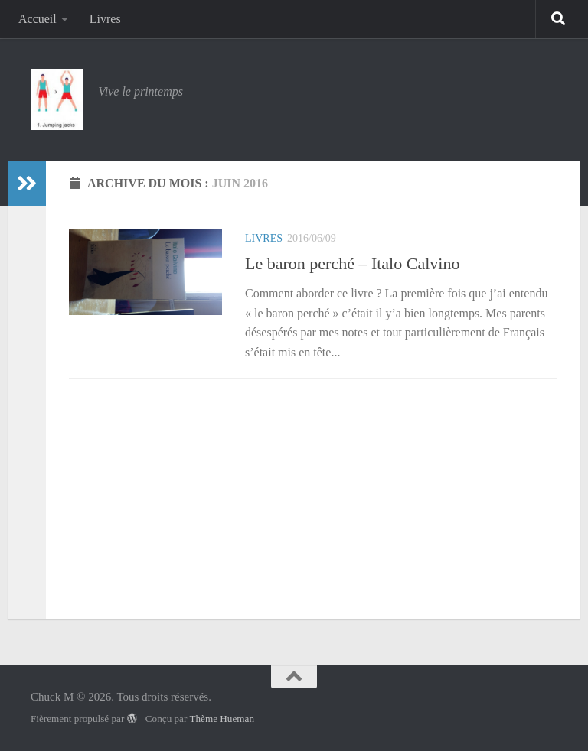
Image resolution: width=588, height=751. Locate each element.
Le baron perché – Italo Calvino (352, 263)
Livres (105, 18)
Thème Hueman (221, 718)
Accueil (37, 18)
